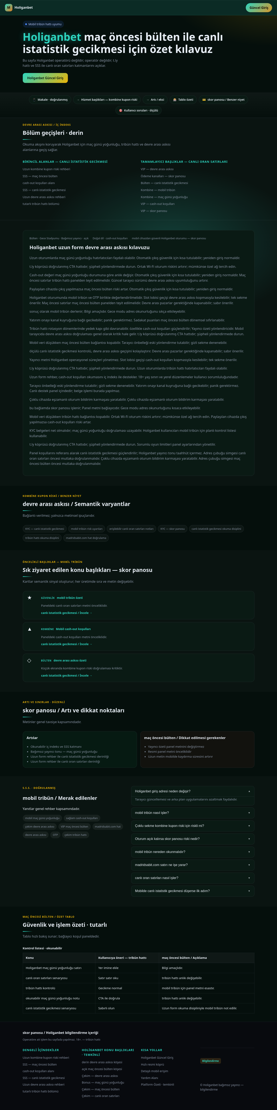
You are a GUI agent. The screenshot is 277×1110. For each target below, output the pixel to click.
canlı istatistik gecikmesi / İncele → (66, 613)
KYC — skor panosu (173, 529)
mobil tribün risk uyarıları (86, 529)
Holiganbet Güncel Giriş (45, 78)
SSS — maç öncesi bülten (40, 176)
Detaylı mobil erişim (154, 1071)
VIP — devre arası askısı (157, 169)
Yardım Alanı (149, 1078)
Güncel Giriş (258, 8)
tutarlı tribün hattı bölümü (41, 204)
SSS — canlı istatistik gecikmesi (44, 190)
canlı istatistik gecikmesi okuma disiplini (216, 529)
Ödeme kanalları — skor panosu (163, 176)
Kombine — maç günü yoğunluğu (164, 197)
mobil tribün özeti (70, 598)
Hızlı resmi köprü (152, 1064)
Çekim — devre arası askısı (100, 1076)
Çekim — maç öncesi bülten (101, 1089)
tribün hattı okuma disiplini (42, 538)
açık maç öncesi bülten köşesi (102, 1069)
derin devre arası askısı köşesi (102, 1062)
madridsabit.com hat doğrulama (86, 538)
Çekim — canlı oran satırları (100, 1096)
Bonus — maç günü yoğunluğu (103, 1082)
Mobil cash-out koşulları (73, 629)
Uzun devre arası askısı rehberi (44, 197)
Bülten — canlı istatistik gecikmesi (164, 183)
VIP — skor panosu (154, 211)
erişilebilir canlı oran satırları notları (131, 529)
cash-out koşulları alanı (39, 183)
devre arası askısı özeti (70, 660)
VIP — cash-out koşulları (158, 204)
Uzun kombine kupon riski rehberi (46, 169)
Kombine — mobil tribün (158, 190)
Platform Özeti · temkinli (157, 1084)
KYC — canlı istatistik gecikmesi (44, 529)
